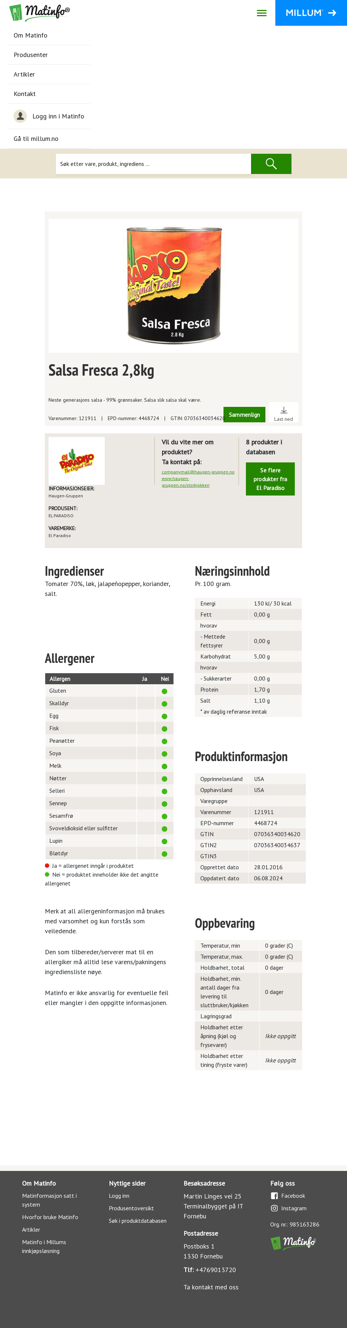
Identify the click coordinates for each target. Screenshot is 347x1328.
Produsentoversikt (131, 1208)
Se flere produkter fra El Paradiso (270, 478)
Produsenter (31, 54)
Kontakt (25, 93)
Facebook (287, 1196)
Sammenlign (244, 414)
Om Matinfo (30, 35)
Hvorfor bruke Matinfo (50, 1217)
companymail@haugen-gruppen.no (198, 472)
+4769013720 (216, 1269)
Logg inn (119, 1195)
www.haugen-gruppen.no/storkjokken (186, 482)
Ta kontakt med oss (211, 1287)
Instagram (288, 1208)
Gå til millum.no (36, 138)
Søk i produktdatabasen (138, 1220)
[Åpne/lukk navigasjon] (261, 13)
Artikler (24, 74)
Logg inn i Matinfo (49, 116)
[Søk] (153, 164)
